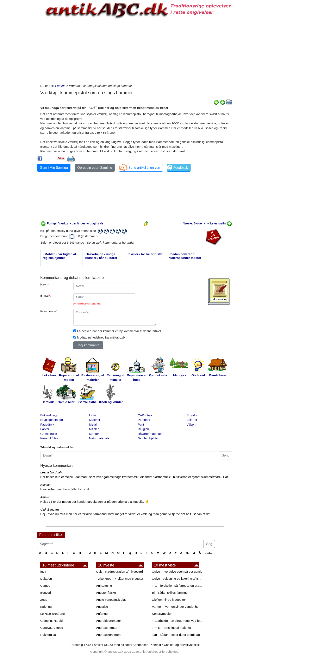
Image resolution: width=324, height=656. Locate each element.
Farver (44, 429)
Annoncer (141, 645)
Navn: (45, 284)
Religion (143, 429)
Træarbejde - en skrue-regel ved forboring (178, 620)
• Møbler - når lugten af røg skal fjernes (59, 256)
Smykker (193, 415)
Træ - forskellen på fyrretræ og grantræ (178, 585)
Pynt (141, 424)
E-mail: (45, 295)
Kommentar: (49, 311)
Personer (144, 419)
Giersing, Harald (51, 620)
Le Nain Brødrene (52, 613)
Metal (93, 424)
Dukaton (46, 578)
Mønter (94, 433)
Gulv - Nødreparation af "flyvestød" (120, 571)
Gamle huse (48, 433)
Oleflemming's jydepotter (169, 599)
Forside (60, 85)
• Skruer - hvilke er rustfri (144, 254)
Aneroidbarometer (108, 620)
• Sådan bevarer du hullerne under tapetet (184, 256)
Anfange (102, 613)
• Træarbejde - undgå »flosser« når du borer (101, 256)
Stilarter (192, 419)
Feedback (180, 167)
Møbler (94, 429)
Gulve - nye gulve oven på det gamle (177, 571)
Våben (191, 424)
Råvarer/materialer (150, 433)
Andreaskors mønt (109, 634)
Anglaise (102, 606)
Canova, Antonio (51, 627)
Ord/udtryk (145, 415)
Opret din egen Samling (94, 167)
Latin (92, 415)
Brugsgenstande (51, 419)
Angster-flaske (106, 592)
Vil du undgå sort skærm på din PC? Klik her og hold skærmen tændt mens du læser (104, 108)
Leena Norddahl (51, 472)
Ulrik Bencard (49, 509)
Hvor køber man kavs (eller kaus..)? (64, 489)
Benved (45, 592)
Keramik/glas (49, 438)
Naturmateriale (99, 438)
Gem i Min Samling (54, 167)
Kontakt (155, 645)
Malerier (94, 419)
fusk (43, 571)
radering (46, 606)
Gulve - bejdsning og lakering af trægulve (178, 578)
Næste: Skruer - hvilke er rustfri (207, 223)
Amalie (45, 497)
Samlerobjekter (148, 438)
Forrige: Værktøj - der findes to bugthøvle (71, 223)
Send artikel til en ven (144, 167)
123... (209, 553)
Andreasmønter (106, 627)
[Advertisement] (20, 62)
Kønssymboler (162, 613)
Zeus (43, 599)
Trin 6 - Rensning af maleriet (171, 627)
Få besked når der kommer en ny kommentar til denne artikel (119, 331)
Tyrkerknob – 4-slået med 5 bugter (119, 578)
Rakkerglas (48, 634)
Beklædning (48, 415)
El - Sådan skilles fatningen (170, 592)
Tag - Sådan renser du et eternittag (176, 634)
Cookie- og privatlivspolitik (182, 645)
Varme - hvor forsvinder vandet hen (176, 606)
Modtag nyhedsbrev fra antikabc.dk (101, 337)
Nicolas (45, 484)
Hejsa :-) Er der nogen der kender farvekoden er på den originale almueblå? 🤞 (94, 501)
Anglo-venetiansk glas (111, 599)
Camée (45, 585)
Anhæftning (104, 585)
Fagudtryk (47, 424)
